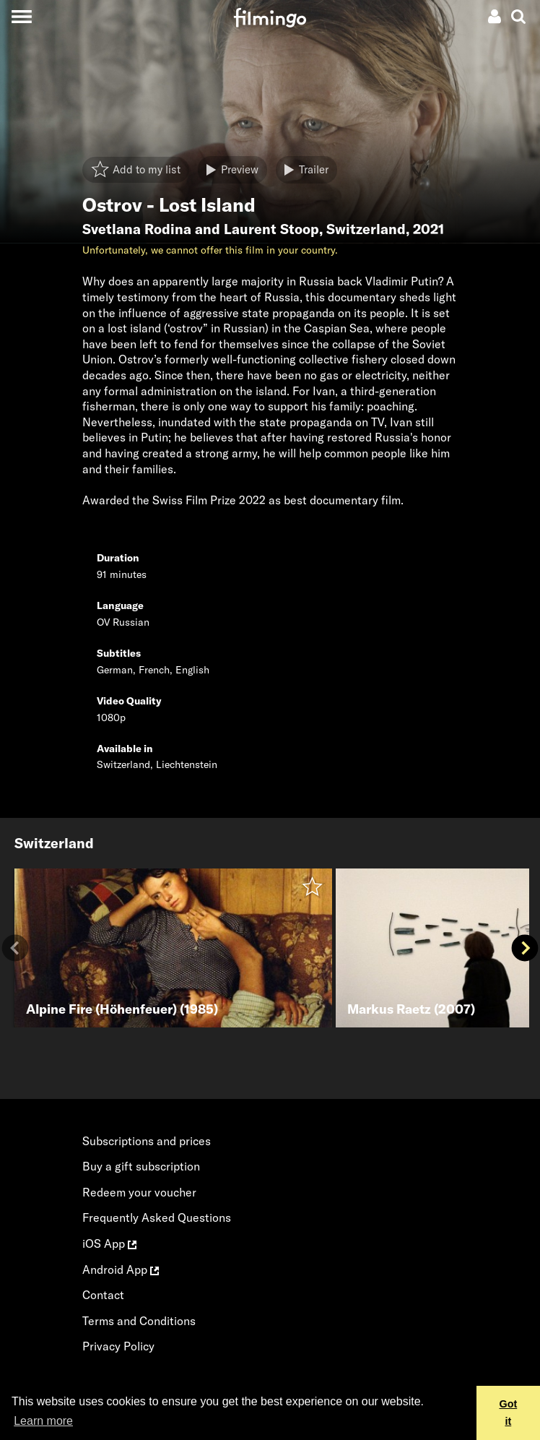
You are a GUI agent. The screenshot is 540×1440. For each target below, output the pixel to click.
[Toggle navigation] (21, 16)
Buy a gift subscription (141, 1166)
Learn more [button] (43, 1421)
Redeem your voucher (139, 1192)
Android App (120, 1269)
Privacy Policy (118, 1346)
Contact (103, 1295)
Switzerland (366, 229)
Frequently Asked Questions (156, 1217)
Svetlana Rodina (136, 229)
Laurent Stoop (271, 229)
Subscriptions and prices (146, 1141)
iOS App (109, 1243)
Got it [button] (508, 1412)
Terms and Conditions (139, 1321)
